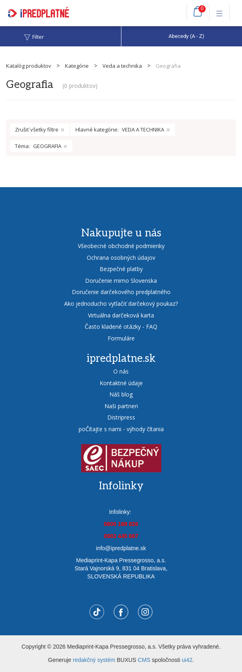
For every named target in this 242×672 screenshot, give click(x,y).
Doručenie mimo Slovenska (121, 280)
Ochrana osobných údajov (121, 257)
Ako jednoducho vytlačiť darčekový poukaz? (121, 303)
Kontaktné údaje (121, 383)
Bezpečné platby (121, 269)
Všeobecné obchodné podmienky (121, 246)
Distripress (121, 417)
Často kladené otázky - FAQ (121, 326)
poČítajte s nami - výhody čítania (121, 429)
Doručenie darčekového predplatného (121, 292)
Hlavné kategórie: (122, 130)
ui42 (187, 660)
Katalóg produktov (28, 65)
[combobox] (181, 36)
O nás (121, 371)
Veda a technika (122, 65)
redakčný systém (94, 660)
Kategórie (77, 65)
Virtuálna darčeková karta (121, 315)
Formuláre (121, 338)
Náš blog (121, 394)
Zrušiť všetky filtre (40, 129)
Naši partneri (121, 406)
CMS (144, 660)
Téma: (41, 146)
